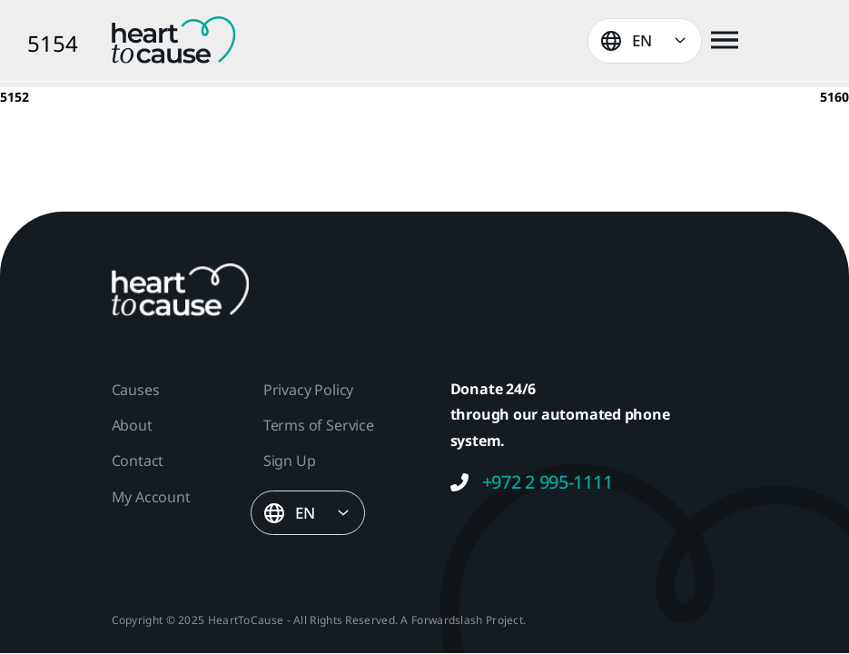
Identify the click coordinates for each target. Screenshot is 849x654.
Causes (136, 390)
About (132, 425)
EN (642, 40)
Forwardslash (447, 620)
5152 (14, 96)
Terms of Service (318, 425)
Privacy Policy (308, 390)
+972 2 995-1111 (531, 482)
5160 (834, 96)
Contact (138, 461)
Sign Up (289, 461)
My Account (151, 497)
